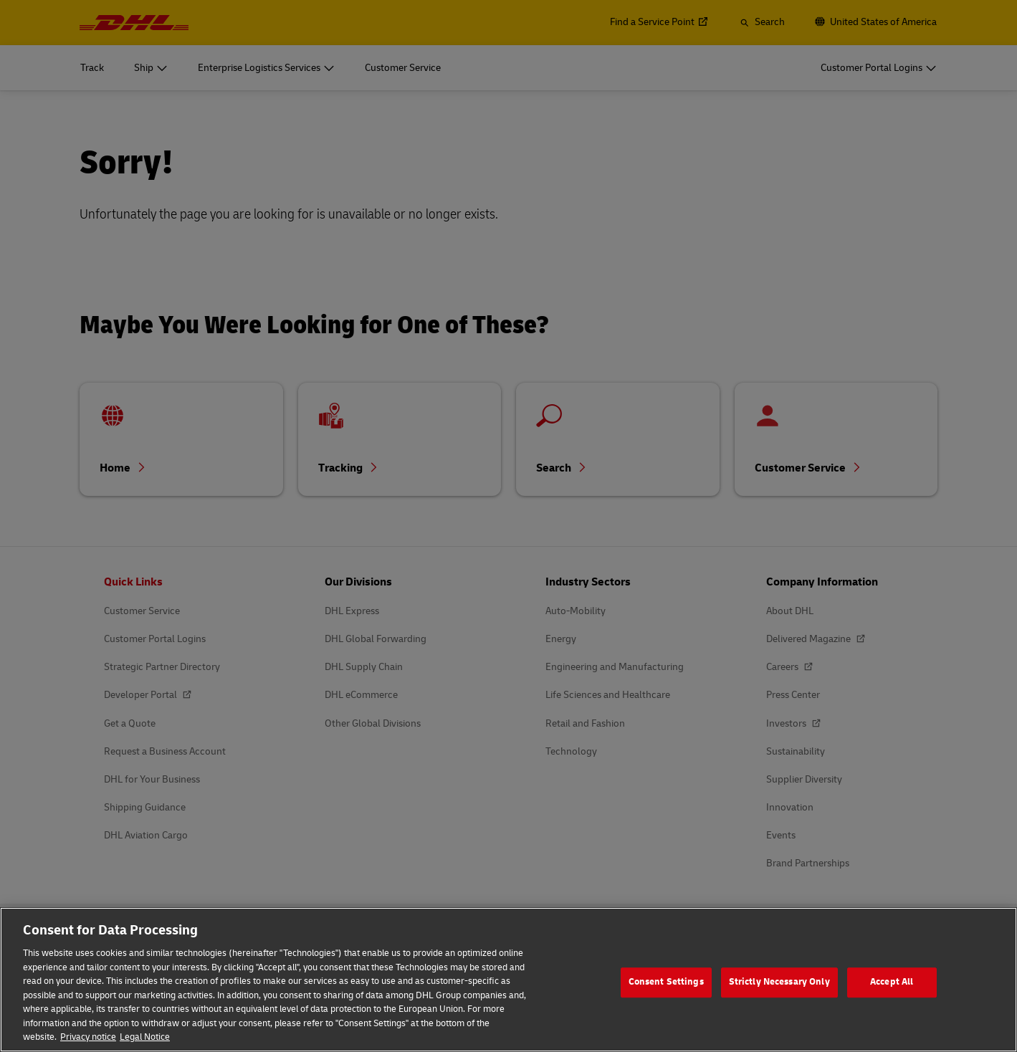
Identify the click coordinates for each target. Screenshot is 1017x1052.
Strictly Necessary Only (779, 995)
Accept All (891, 995)
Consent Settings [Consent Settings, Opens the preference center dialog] (666, 995)
